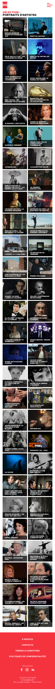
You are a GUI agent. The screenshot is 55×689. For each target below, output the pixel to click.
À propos (27, 639)
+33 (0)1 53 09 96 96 (27, 678)
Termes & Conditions (27, 651)
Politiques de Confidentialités (27, 656)
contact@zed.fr (27, 680)
